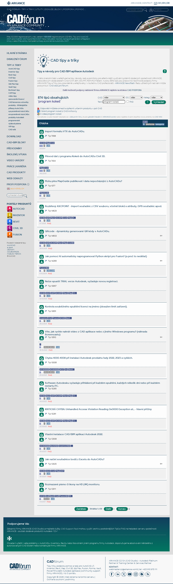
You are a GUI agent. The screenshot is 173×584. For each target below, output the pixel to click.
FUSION (14, 234)
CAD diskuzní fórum (58, 86)
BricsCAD (11, 256)
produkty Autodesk (16, 117)
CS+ (55, 531)
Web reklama (71, 577)
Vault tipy (12, 87)
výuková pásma (14, 123)
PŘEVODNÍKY (14, 148)
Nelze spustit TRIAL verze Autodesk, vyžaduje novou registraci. (81, 281)
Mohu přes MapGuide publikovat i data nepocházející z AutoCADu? (83, 181)
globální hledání (94, 117)
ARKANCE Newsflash (125, 83)
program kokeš (54, 111)
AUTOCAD (16, 208)
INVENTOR (16, 215)
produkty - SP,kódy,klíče (17, 105)
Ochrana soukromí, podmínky (61, 579)
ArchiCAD (11, 245)
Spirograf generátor (71, 39)
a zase (10, 247)
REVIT (13, 221)
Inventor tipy (13, 72)
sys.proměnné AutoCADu (18, 111)
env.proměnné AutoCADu (18, 114)
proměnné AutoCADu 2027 (57, 41)
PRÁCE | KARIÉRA (16, 166)
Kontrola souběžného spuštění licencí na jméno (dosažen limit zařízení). (86, 306)
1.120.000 (47, 37)
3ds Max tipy (13, 84)
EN (163, 3)
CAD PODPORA (134, 90)
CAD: (100, 97)
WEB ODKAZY (15, 178)
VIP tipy (11, 126)
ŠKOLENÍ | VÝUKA (17, 154)
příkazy (40, 41)
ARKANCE (136, 3)
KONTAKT (147, 3)
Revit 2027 (36, 39)
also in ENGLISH (15, 188)
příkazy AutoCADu (16, 108)
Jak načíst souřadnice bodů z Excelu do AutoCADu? (74, 459)
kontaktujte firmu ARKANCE (52, 546)
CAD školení (28, 546)
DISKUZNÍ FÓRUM (17, 59)
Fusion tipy (12, 81)
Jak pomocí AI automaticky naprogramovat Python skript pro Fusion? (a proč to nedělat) (96, 256)
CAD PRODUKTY (16, 172)
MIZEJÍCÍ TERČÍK (14, 254)
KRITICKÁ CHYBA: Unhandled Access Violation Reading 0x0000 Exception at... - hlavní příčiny (98, 409)
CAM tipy (12, 93)
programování (14, 120)
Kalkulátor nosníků (54, 39)
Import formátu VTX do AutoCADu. (64, 131)
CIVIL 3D (15, 228)
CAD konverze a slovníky (18, 102)
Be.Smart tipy (14, 90)
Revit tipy (12, 75)
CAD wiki (12, 129)
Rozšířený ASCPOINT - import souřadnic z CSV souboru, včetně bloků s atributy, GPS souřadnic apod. (103, 206)
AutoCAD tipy (14, 69)
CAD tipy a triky (58, 60)
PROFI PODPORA (16, 184)
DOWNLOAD (14, 136)
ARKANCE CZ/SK (117, 561)
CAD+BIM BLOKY (16, 142)
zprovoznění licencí (16, 99)
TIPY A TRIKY (14, 65)
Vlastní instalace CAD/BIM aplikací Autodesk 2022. (74, 434)
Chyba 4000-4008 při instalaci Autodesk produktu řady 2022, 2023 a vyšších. (89, 357)
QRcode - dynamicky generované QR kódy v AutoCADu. (77, 231)
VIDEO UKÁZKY (15, 160)
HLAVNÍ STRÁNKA (17, 53)
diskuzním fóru (76, 117)
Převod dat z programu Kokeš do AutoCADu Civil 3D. (75, 156)
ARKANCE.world (109, 117)
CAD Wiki (158, 117)
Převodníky (22, 41)
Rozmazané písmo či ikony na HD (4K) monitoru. (72, 484)
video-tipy (12, 96)
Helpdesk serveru (137, 529)
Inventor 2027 (21, 39)
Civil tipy (12, 78)
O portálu (71, 573)
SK (159, 3)
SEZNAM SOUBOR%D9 (13, 251)
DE (168, 3)
